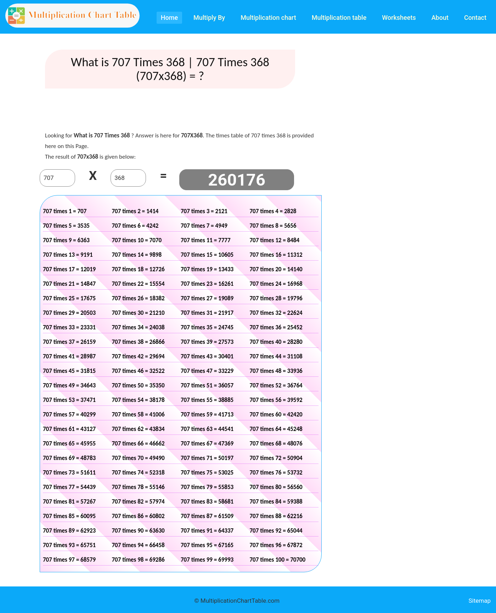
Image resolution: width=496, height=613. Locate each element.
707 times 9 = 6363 (66, 240)
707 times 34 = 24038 (138, 327)
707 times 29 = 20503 (69, 313)
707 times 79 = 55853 (207, 487)
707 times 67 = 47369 (207, 443)
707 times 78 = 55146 (138, 487)
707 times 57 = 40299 (69, 414)
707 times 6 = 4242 (135, 225)
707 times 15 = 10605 (207, 255)
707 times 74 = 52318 (138, 472)
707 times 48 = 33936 (276, 371)
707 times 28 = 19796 (276, 298)
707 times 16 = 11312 (276, 255)
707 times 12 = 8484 (275, 240)
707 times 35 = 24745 (207, 327)
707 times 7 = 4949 (204, 225)
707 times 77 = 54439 (69, 487)
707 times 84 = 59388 (276, 501)
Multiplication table (339, 17)
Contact (475, 17)
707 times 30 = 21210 (138, 313)
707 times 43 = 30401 (207, 356)
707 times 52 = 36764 (276, 385)
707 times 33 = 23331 (69, 327)
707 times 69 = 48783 (69, 458)
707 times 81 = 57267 (69, 501)
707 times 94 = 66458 (138, 545)
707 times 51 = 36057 (207, 385)
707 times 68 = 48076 (276, 443)
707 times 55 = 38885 (207, 400)
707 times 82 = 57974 (138, 501)
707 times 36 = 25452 (276, 327)
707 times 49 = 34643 (69, 385)
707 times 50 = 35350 (138, 385)
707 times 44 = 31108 (276, 356)
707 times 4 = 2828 (273, 211)
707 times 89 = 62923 (69, 530)
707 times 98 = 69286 (138, 559)
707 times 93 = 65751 (69, 545)
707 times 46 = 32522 (138, 371)
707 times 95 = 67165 (207, 545)
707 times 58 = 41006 (138, 414)
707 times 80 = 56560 (276, 487)
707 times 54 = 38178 (138, 400)
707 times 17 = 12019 (69, 269)
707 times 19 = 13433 (207, 269)
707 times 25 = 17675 (69, 298)
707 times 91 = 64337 (207, 530)
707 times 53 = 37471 (69, 400)
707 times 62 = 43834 (138, 429)
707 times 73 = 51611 (69, 472)
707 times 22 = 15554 (138, 284)
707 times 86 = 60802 (138, 516)
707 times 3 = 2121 (204, 211)
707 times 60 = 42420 (276, 414)
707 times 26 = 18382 (138, 298)
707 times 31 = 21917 (207, 313)
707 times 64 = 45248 (276, 429)
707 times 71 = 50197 (207, 458)
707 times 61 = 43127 (69, 429)
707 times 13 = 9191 (68, 255)
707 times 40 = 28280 (276, 342)
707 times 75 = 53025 (207, 472)
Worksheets (399, 17)
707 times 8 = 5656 (273, 225)
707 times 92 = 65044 (276, 530)
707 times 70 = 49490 (138, 458)
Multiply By (209, 17)
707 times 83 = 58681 (207, 501)
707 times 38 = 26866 (138, 342)
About (440, 17)
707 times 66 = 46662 (138, 443)
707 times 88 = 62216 (276, 516)
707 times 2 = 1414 (135, 211)
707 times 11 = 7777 (206, 240)
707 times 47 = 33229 (207, 371)
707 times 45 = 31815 (69, 371)
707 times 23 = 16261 (207, 284)
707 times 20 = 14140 (276, 269)
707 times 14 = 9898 (137, 255)
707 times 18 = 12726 (138, 269)
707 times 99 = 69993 (207, 559)
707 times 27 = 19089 (207, 298)
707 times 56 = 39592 (276, 400)
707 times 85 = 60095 (69, 516)
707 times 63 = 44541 (207, 429)
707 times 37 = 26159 (69, 342)
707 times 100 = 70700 (278, 559)
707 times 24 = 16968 (276, 284)
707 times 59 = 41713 (207, 414)
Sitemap (479, 600)
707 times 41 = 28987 (69, 356)
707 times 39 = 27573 (207, 342)
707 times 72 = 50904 (276, 458)
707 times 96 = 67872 (276, 545)
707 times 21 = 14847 (69, 284)
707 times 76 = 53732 (276, 472)
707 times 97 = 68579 (69, 559)
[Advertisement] (181, 111)
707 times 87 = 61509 (207, 516)
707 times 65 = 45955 (69, 443)
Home (169, 17)
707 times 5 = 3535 (66, 225)
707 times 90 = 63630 (138, 530)
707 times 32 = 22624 (276, 313)
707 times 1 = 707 (64, 211)
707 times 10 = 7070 (137, 240)
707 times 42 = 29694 (138, 356)
